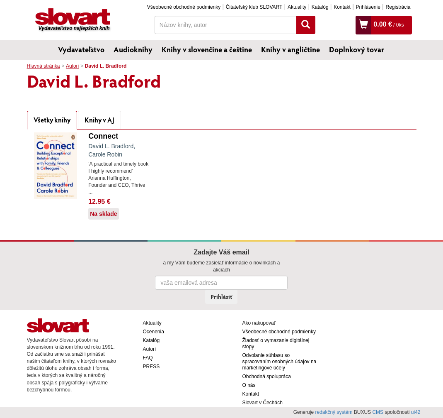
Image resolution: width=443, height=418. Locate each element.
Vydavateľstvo (81, 49)
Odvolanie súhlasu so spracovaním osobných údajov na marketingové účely (279, 361)
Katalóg (320, 7)
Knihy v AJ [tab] (99, 119)
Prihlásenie (368, 7)
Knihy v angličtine (290, 49)
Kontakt (342, 7)
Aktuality (297, 7)
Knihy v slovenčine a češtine (207, 49)
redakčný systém (333, 412)
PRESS (151, 366)
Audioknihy (133, 49)
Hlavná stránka (43, 66)
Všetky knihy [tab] (52, 119)
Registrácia (397, 7)
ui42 (416, 412)
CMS (377, 412)
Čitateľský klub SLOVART (254, 7)
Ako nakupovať (259, 323)
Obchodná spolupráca (266, 376)
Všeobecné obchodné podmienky (183, 7)
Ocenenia (153, 332)
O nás (249, 385)
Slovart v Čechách (262, 403)
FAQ (148, 358)
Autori (72, 66)
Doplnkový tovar (356, 49)
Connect (103, 136)
